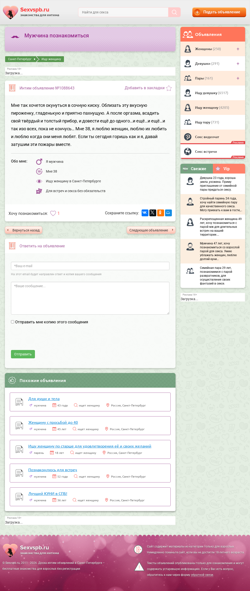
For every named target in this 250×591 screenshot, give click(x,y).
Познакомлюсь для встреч (52, 469)
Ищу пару (203, 122)
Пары (200, 78)
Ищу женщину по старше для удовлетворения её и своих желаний (89, 445)
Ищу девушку (206, 92)
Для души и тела (44, 398)
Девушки (203, 63)
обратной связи (202, 575)
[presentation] (48, 340)
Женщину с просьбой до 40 (53, 422)
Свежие (194, 168)
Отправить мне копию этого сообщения (51, 322)
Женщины (204, 48)
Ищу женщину (207, 107)
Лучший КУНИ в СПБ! (47, 493)
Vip (222, 168)
